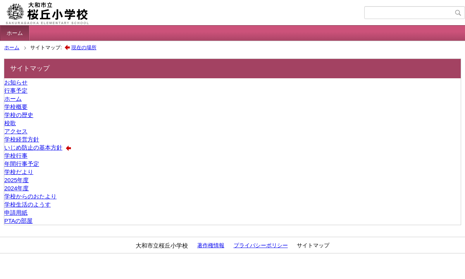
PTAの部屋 (18, 220)
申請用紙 (16, 212)
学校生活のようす (27, 204)
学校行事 (16, 155)
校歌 (10, 123)
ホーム (15, 33)
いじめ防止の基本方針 (33, 147)
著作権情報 (210, 245)
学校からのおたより (30, 196)
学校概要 (16, 106)
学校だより (18, 172)
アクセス (16, 131)
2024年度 (16, 188)
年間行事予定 (21, 163)
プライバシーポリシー (261, 245)
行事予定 (16, 90)
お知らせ (16, 82)
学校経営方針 (21, 139)
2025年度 (16, 180)
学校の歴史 (18, 115)
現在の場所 (83, 47)
